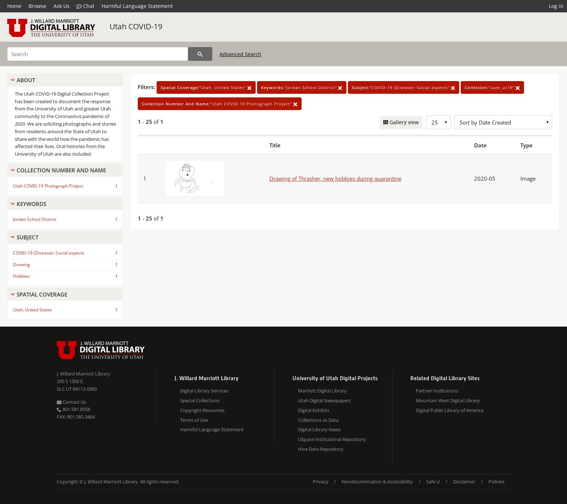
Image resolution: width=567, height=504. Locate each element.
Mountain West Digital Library (448, 400)
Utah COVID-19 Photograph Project (48, 186)
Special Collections (199, 400)
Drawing (21, 264)
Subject (27, 237)
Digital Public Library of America (449, 410)
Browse (37, 6)
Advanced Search (240, 54)
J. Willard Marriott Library (83, 373)
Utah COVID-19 (136, 26)
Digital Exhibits (313, 410)
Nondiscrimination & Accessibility (377, 481)
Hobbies (21, 276)
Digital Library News (319, 429)
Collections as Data (318, 420)
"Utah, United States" (206, 87)
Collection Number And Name (61, 170)
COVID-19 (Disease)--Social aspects (48, 253)
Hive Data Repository (321, 449)
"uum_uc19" (492, 87)
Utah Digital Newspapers (324, 400)
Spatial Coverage (42, 294)
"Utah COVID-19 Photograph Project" (220, 103)
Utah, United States (32, 310)
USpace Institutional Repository (332, 439)
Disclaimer (464, 481)
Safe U (433, 481)
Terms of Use (194, 420)
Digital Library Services (204, 390)
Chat (85, 6)
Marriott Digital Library (322, 390)
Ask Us (61, 6)
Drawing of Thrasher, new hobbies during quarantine (335, 178)
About (26, 80)
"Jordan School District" (301, 87)
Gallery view (403, 122)
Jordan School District (34, 219)
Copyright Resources (202, 410)
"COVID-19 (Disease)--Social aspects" (403, 87)
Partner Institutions (437, 390)
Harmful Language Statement (137, 6)
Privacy (320, 481)
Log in (556, 6)
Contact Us (71, 402)
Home (14, 6)
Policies (496, 481)
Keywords (31, 203)
